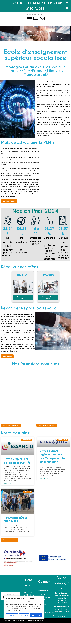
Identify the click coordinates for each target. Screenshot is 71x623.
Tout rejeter (24, 615)
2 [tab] (34, 38)
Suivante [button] (67, 33)
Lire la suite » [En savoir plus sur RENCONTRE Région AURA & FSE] (8, 534)
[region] (24, 607)
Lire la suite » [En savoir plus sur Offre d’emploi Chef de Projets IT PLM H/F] (8, 483)
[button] (1, 24)
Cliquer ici (35, 35)
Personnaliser (12, 615)
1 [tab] (32, 38)
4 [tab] (38, 38)
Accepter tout (36, 615)
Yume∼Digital (39, 620)
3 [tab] (36, 38)
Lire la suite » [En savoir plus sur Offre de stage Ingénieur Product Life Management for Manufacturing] (44, 478)
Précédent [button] (3, 33)
